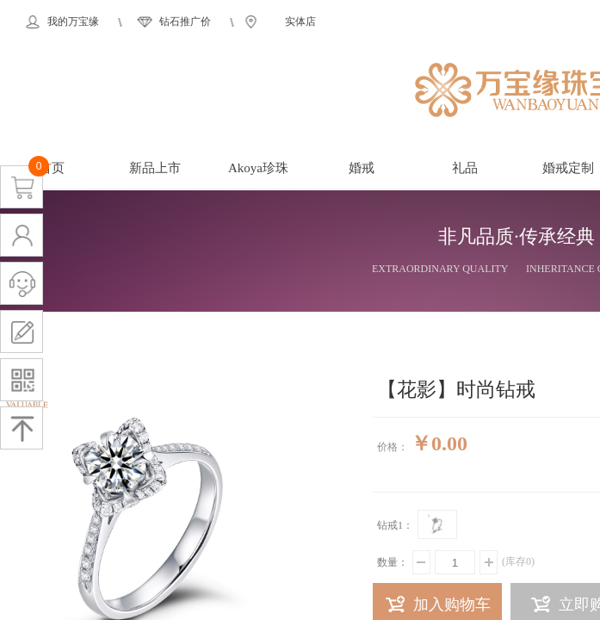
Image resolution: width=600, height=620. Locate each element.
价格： (392, 447)
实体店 (300, 22)
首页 (52, 168)
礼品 (465, 168)
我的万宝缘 (73, 22)
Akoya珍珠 (258, 168)
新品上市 (155, 168)
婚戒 (361, 168)
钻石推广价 (185, 22)
